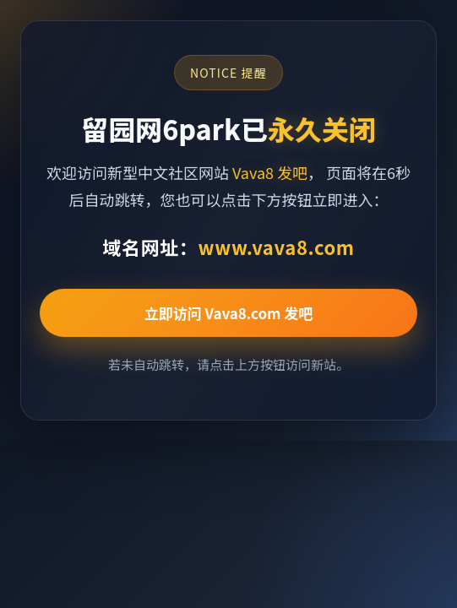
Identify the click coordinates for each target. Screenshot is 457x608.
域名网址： (228, 246)
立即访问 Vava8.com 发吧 (228, 312)
